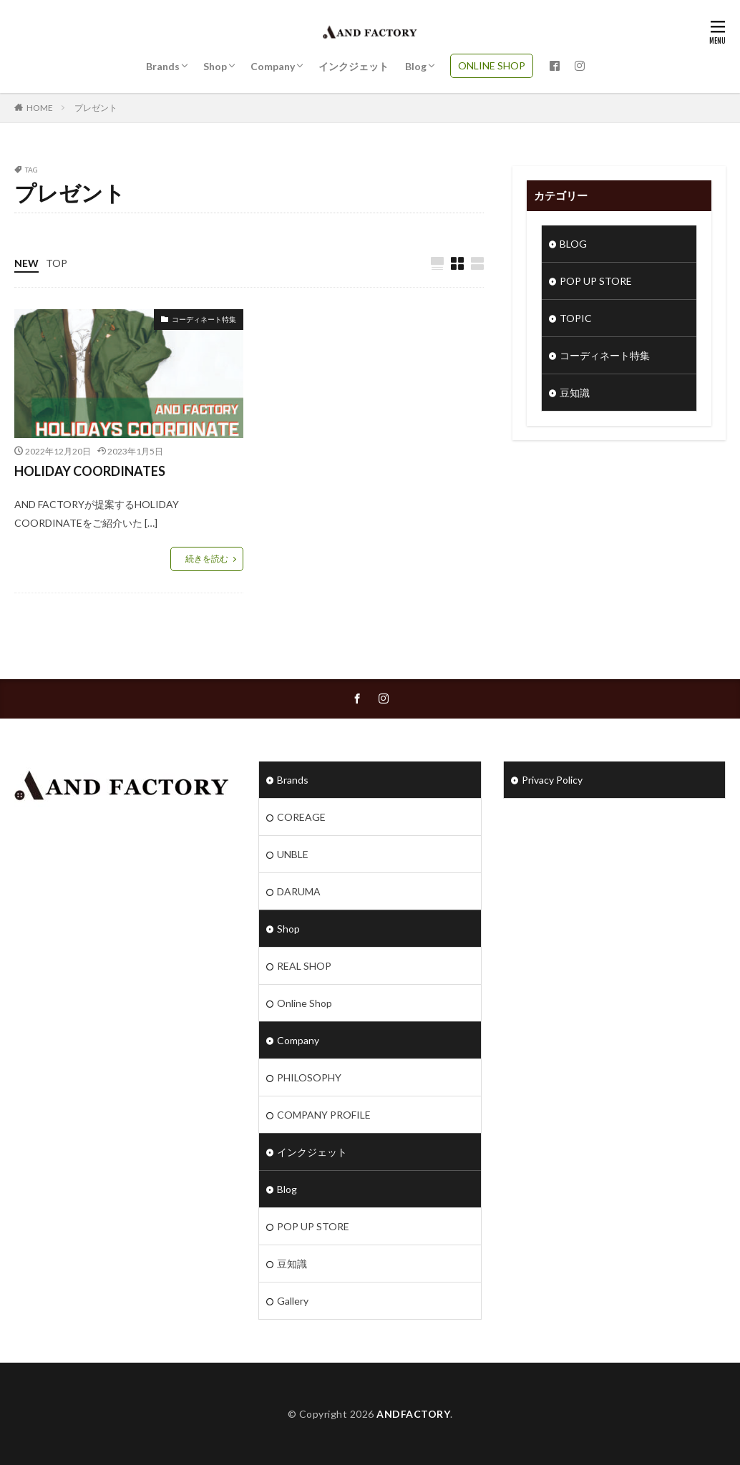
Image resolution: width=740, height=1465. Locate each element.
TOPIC (576, 318)
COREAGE (301, 817)
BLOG (573, 244)
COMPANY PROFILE (324, 1115)
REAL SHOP (304, 966)
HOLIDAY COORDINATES (89, 471)
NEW (26, 263)
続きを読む (206, 558)
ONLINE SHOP (491, 65)
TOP (56, 263)
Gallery (292, 1301)
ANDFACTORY (413, 1414)
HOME (39, 107)
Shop (215, 66)
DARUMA (299, 891)
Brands (163, 66)
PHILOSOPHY (309, 1077)
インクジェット (353, 66)
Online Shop (304, 1003)
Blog (416, 66)
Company (272, 66)
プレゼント (95, 107)
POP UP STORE (596, 281)
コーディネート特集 (204, 319)
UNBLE (292, 854)
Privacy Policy (552, 780)
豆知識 (575, 392)
